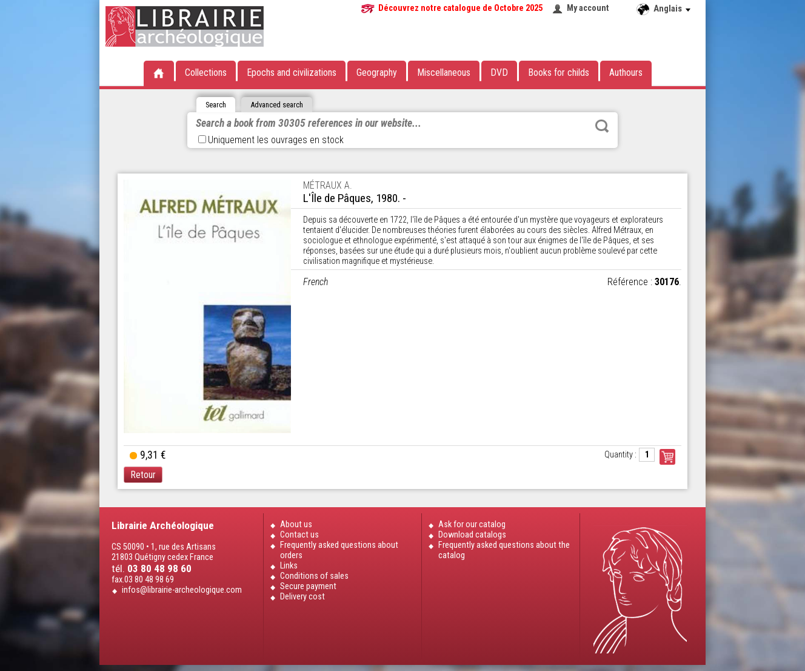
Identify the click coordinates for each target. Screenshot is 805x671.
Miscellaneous (443, 72)
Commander (667, 457)
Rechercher (602, 126)
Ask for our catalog (472, 524)
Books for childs (558, 72)
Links (289, 566)
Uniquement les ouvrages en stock (271, 140)
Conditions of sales (314, 576)
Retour (143, 474)
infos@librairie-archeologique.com (182, 590)
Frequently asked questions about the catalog (504, 550)
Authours (626, 72)
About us (296, 524)
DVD (499, 72)
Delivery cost (302, 597)
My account (588, 8)
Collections (206, 72)
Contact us (299, 535)
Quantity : (620, 455)
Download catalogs (472, 535)
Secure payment (308, 586)
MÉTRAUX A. (327, 185)
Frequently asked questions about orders (339, 550)
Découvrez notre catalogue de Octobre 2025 (460, 8)
